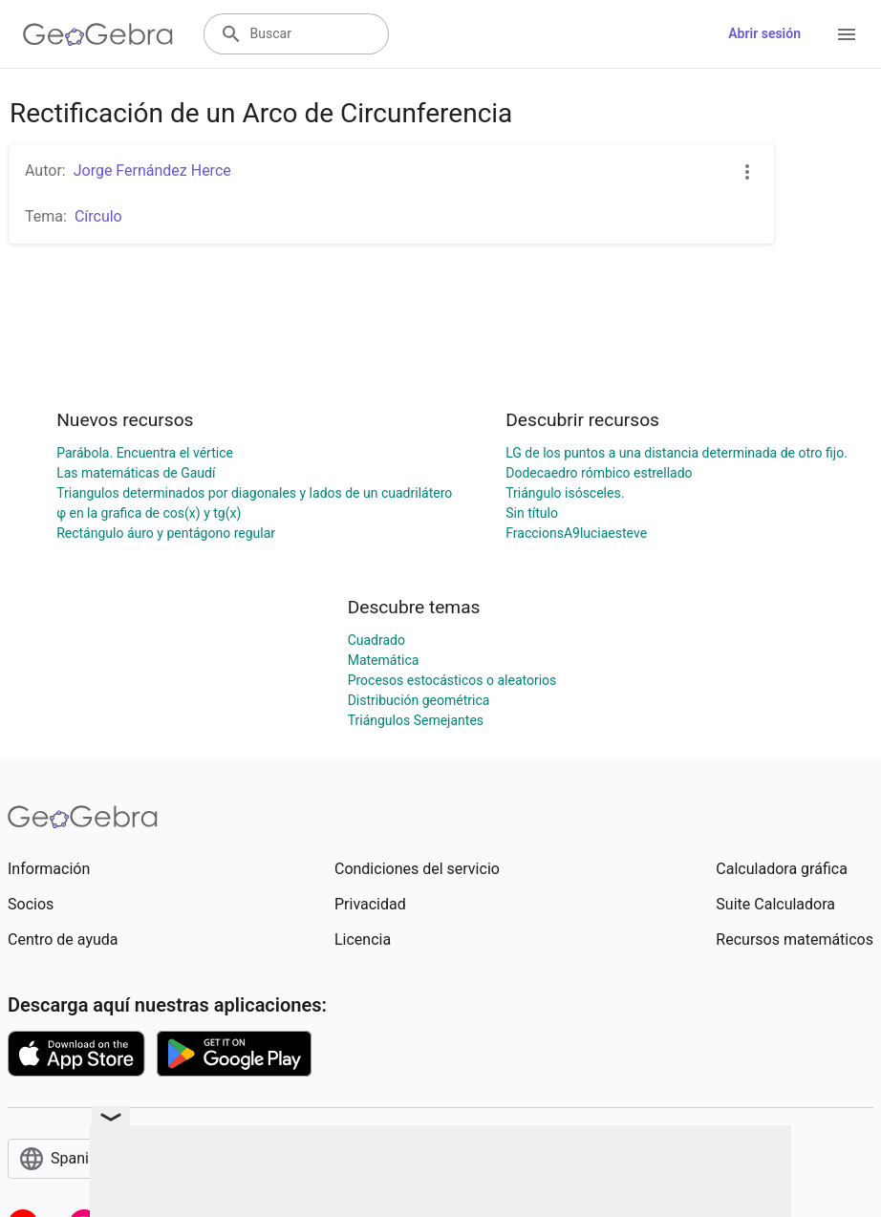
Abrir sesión (764, 33)
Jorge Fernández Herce (152, 170)
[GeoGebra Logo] (98, 34)
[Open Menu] (846, 34)
